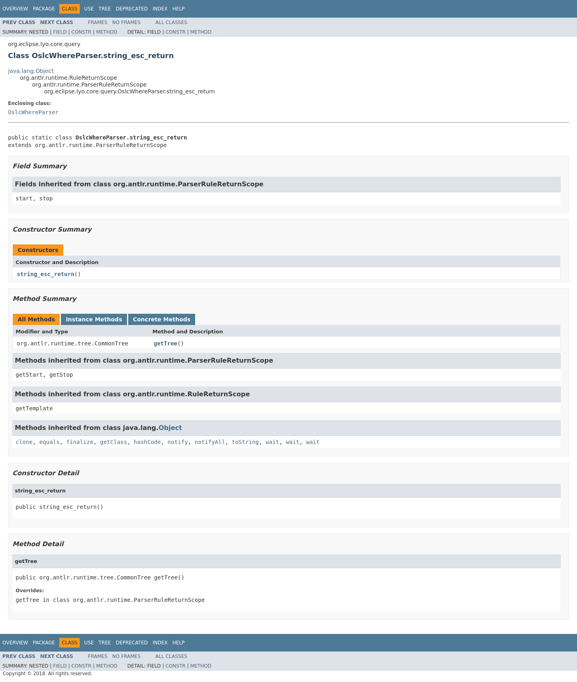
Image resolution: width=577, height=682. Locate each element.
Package (44, 9)
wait (272, 442)
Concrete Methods (162, 319)
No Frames (126, 22)
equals (49, 442)
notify (177, 442)
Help (178, 9)
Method (106, 32)
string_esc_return (45, 274)
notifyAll (210, 442)
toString (245, 442)
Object (170, 428)
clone (24, 442)
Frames (98, 22)
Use (89, 9)
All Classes (171, 22)
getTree (166, 343)
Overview (15, 9)
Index (160, 9)
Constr (81, 32)
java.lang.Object (31, 71)
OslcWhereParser (33, 112)
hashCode (147, 442)
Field (60, 32)
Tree (105, 9)
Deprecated (132, 9)
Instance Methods (94, 319)
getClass (113, 442)
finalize (79, 442)
